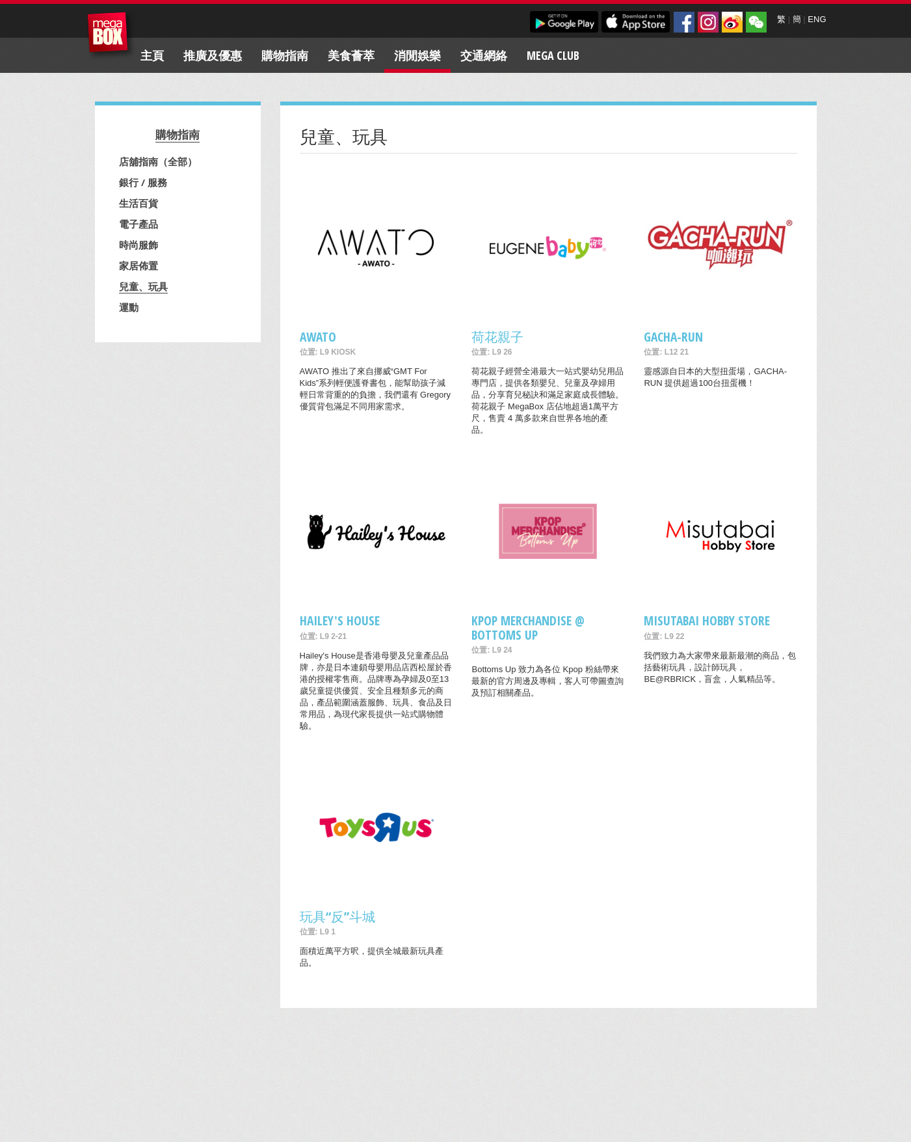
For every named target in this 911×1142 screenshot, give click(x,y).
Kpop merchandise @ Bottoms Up (528, 627)
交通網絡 (483, 55)
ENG (817, 19)
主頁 (152, 55)
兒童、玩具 (143, 286)
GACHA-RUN (673, 337)
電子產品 (138, 223)
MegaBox (110, 35)
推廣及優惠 (212, 55)
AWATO (318, 337)
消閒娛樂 (417, 55)
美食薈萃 (351, 55)
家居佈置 (138, 265)
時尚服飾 (138, 244)
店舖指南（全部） (158, 161)
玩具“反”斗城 (337, 916)
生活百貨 (138, 203)
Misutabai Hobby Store (707, 620)
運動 (129, 307)
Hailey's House (340, 620)
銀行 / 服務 (143, 182)
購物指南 (284, 55)
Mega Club (553, 55)
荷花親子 (497, 337)
